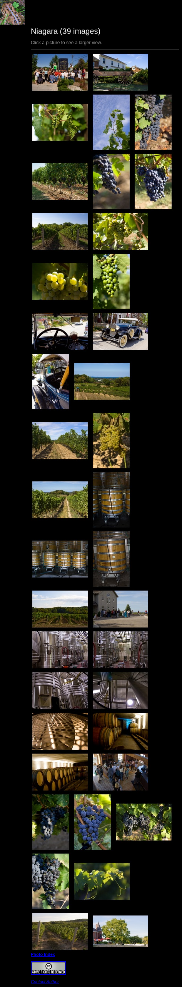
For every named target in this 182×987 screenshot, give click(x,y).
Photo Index (43, 954)
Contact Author (45, 981)
